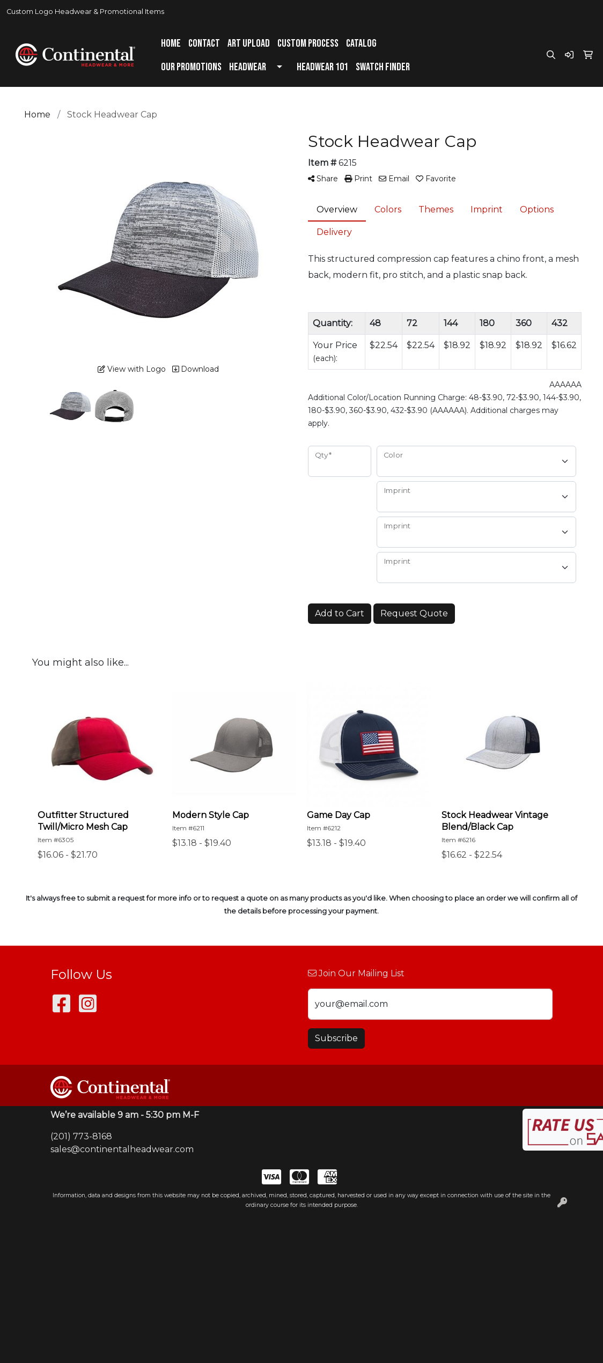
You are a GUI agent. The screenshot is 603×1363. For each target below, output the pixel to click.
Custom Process (308, 43)
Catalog (361, 43)
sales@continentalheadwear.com (122, 1149)
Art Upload (248, 43)
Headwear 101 (322, 67)
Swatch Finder (383, 67)
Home (171, 43)
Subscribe (336, 1038)
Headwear (247, 67)
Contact (204, 43)
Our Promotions (191, 67)
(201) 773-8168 (81, 1136)
